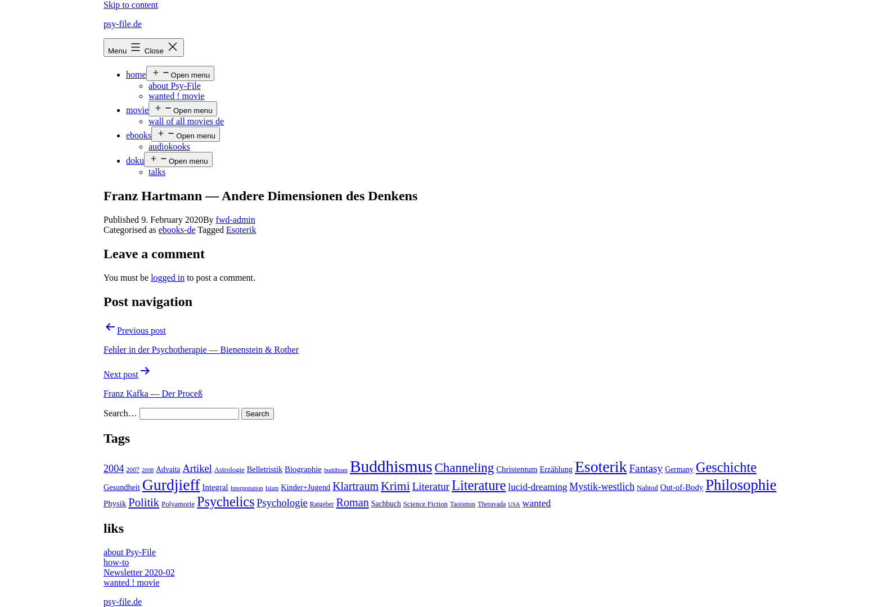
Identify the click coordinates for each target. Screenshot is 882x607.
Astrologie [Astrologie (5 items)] (229, 470)
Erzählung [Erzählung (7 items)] (555, 469)
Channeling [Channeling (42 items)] (464, 468)
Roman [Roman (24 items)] (352, 502)
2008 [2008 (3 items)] (148, 470)
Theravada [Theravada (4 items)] (492, 504)
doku (135, 160)
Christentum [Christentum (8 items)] (516, 469)
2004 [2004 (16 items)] (114, 468)
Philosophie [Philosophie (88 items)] (740, 484)
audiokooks (169, 146)
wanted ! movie (176, 96)
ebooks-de (177, 230)
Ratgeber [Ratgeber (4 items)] (322, 504)
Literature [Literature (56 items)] (479, 485)
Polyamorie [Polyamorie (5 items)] (178, 504)
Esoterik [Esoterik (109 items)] (601, 466)
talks (156, 172)
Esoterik (241, 230)
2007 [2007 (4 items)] (133, 470)
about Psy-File (174, 86)
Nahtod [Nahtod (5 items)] (647, 488)
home (136, 74)
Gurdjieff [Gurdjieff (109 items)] (171, 484)
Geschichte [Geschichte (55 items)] (726, 467)
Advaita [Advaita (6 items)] (168, 469)
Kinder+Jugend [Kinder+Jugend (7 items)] (305, 487)
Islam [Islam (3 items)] (272, 488)
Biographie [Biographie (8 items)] (303, 469)
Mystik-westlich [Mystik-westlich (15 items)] (601, 486)
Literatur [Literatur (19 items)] (430, 486)
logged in (167, 277)
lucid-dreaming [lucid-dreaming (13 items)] (537, 487)
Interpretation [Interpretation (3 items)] (247, 488)
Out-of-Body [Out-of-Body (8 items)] (682, 487)
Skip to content (131, 5)
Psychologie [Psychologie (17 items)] (281, 503)
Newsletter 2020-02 (139, 572)
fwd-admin (235, 219)
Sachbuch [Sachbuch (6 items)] (386, 504)
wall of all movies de (186, 121)
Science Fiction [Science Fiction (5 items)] (425, 504)
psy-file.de (123, 24)
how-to (116, 562)
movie (137, 110)
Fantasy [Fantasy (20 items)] (646, 468)
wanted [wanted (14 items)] (537, 503)
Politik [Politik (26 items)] (143, 502)
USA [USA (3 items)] (514, 504)
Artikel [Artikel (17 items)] (197, 468)
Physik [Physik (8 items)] (115, 503)
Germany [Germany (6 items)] (679, 469)
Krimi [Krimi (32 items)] (395, 486)
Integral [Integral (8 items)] (215, 487)
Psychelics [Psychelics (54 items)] (225, 501)
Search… (120, 413)
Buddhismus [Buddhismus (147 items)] (391, 466)
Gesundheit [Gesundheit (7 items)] (122, 487)
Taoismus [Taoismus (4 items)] (462, 504)
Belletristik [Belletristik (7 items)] (264, 469)
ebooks (138, 135)
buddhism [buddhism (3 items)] (336, 470)
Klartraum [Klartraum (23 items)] (355, 486)
